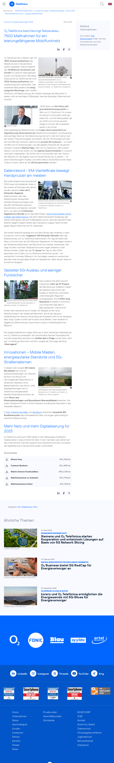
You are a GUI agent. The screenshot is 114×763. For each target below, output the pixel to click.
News (15, 749)
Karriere (16, 740)
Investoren (17, 732)
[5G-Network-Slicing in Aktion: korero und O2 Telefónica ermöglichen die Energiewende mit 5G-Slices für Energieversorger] (56, 597)
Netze (15, 720)
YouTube (83, 673)
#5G (19, 507)
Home (15, 712)
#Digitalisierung (26, 507)
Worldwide (48, 720)
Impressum (83, 744)
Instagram (43, 673)
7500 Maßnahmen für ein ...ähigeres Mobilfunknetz (24, 14)
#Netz (35, 507)
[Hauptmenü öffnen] (4, 4)
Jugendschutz (84, 736)
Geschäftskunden (52, 716)
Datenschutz (84, 728)
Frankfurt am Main (19, 412)
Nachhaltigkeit (19, 724)
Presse (15, 744)
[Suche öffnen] (102, 4)
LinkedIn (22, 673)
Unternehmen (19, 716)
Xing (101, 673)
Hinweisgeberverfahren (89, 732)
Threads (63, 673)
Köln (8, 412)
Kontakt (81, 720)
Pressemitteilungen (57, 11)
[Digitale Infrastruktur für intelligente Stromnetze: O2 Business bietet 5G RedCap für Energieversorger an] (56, 568)
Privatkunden (50, 712)
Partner (16, 736)
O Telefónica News (41, 11)
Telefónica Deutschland (23, 11)
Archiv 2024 (70, 11)
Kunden (16, 728)
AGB (79, 716)
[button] (58, 49)
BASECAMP (83, 712)
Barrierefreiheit (85, 740)
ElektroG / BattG (86, 724)
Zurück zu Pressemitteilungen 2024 (18, 22)
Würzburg (37, 412)
